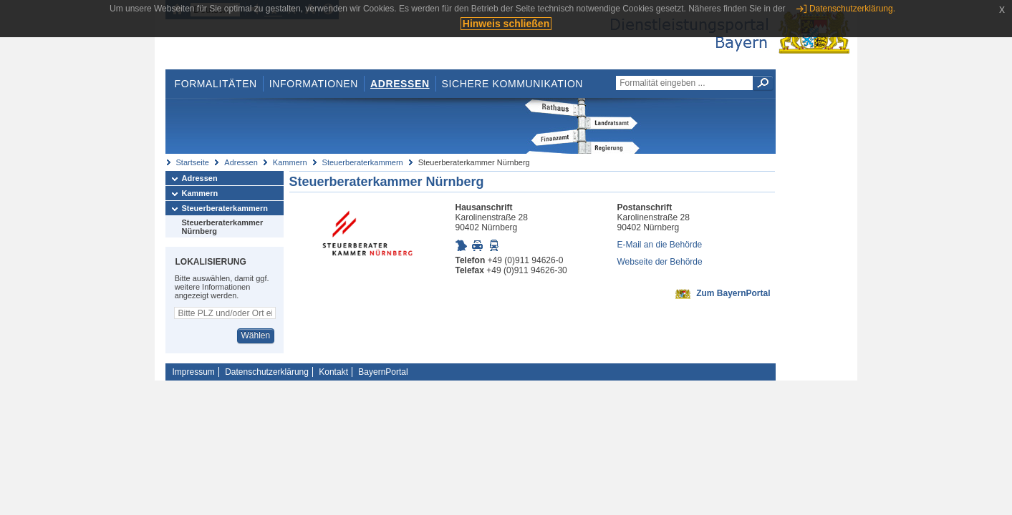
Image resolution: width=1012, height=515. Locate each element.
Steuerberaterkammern (362, 162)
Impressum (194, 372)
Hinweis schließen (506, 23)
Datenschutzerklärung (267, 372)
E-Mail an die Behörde (660, 245)
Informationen (313, 83)
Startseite (192, 162)
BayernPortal (383, 372)
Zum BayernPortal (733, 293)
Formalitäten (215, 83)
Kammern (290, 162)
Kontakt (333, 372)
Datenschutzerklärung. (852, 9)
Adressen (400, 83)
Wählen (255, 335)
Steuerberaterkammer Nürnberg (223, 226)
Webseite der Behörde (660, 262)
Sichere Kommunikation (513, 83)
